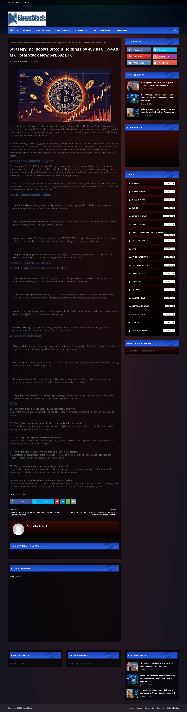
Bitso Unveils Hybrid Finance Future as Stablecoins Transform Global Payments (158, 97)
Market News (153, 298)
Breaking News (153, 216)
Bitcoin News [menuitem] (24, 30)
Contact (27, 2)
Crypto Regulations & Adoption (153, 233)
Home (10, 2)
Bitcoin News (22, 42)
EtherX (14, 61)
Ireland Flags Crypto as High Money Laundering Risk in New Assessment (158, 110)
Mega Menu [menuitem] (106, 30)
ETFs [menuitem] (93, 30)
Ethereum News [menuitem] (62, 30)
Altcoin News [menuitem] (43, 30)
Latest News (153, 273)
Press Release (153, 314)
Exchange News (153, 265)
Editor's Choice (153, 240)
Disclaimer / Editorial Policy (168, 708)
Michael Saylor (94, 126)
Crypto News (153, 224)
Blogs (153, 208)
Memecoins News (153, 306)
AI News (153, 183)
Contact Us (149, 708)
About (18, 2)
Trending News (153, 330)
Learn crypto (153, 281)
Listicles (153, 289)
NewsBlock (27, 708)
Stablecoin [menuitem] (81, 30)
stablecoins (153, 322)
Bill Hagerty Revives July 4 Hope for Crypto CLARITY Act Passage (157, 84)
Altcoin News (153, 191)
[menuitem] (11, 30)
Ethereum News (153, 257)
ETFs (153, 249)
